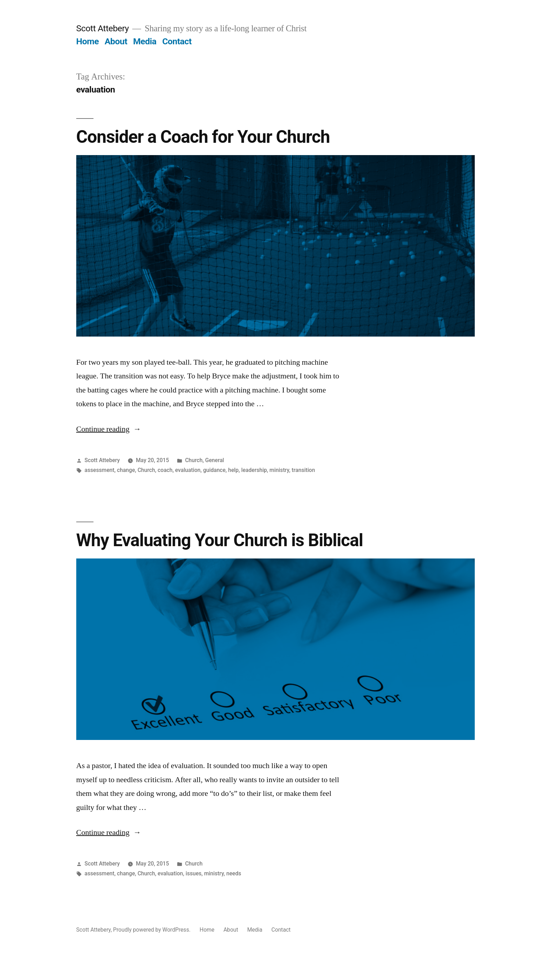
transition (303, 470)
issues (193, 873)
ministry (279, 470)
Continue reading (108, 429)
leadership (254, 470)
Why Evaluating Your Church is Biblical (219, 540)
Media (144, 41)
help (233, 470)
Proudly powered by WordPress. (152, 929)
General (214, 460)
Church (194, 460)
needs (233, 873)
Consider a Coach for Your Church (203, 137)
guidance (214, 470)
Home (87, 41)
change (126, 470)
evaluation (187, 470)
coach (165, 470)
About (116, 41)
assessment (100, 470)
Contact (177, 41)
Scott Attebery (102, 28)
